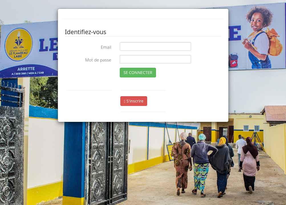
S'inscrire (133, 101)
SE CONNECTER (137, 72)
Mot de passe (98, 60)
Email (106, 47)
